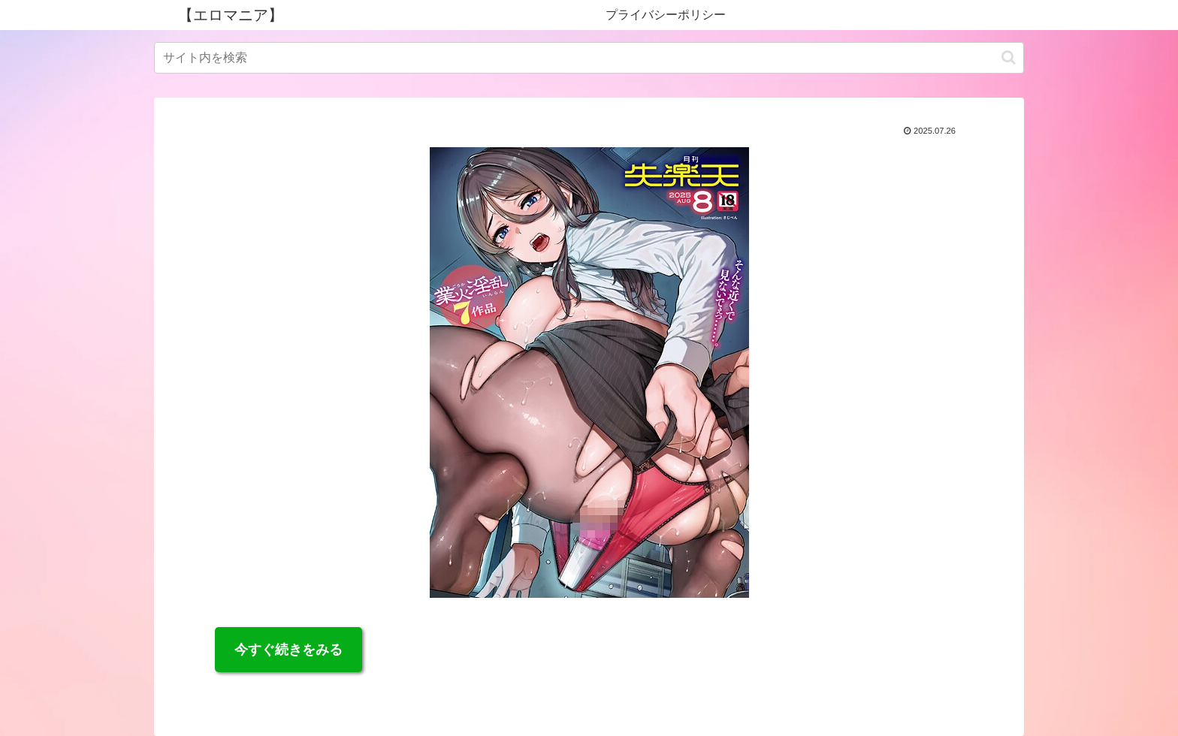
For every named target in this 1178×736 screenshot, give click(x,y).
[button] (1008, 57)
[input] (589, 58)
